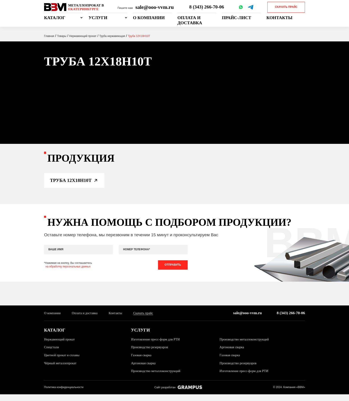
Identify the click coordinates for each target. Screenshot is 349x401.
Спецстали (52, 354)
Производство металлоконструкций (245, 346)
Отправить (172, 270)
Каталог (54, 17)
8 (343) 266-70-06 (207, 7)
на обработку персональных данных (67, 272)
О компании (149, 17)
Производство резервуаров (150, 354)
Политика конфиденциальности (63, 393)
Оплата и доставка (189, 20)
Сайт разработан (178, 394)
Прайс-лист (236, 17)
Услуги (98, 17)
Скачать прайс (286, 6)
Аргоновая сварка (232, 354)
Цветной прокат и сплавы (63, 361)
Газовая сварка (142, 361)
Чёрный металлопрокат (61, 369)
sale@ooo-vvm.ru (154, 7)
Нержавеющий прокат (60, 346)
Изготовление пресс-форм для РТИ (157, 346)
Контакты (279, 17)
